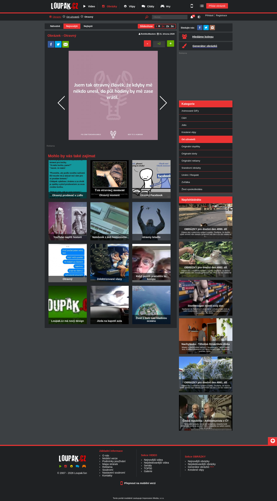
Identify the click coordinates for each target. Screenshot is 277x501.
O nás (105, 455)
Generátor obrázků (198, 467)
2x (167, 26)
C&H (184, 118)
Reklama (107, 467)
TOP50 (148, 468)
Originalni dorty (189, 153)
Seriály (148, 465)
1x (162, 26)
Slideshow (146, 26)
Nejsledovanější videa (156, 462)
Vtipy (129, 6)
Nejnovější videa (153, 459)
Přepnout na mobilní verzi (138, 483)
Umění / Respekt (190, 175)
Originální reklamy (191, 160)
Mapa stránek (110, 464)
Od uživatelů (72, 17)
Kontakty (107, 475)
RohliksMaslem (148, 34)
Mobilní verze (110, 458)
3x (172, 26)
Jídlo (184, 125)
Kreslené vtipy (189, 132)
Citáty (147, 6)
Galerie (148, 471)
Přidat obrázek (217, 5)
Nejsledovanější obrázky (202, 464)
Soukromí (107, 469)
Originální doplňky (191, 146)
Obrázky (109, 6)
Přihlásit (209, 15)
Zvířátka (186, 182)
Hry (165, 6)
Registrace (221, 15)
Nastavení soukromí (113, 472)
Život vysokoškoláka (192, 189)
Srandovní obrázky (191, 168)
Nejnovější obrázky (199, 461)
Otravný (88, 17)
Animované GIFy (190, 110)
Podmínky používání (113, 461)
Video (88, 6)
